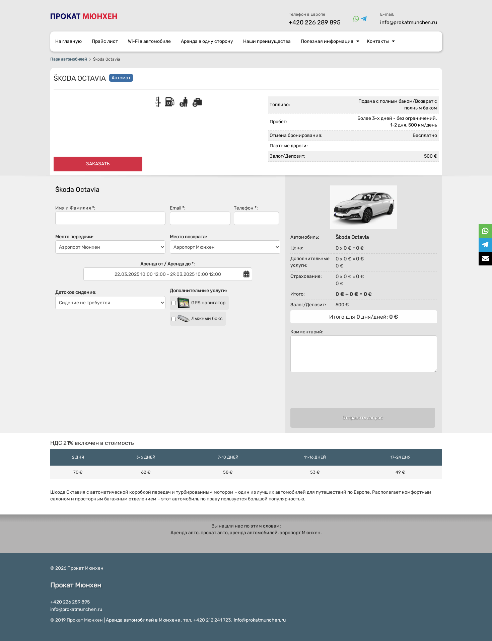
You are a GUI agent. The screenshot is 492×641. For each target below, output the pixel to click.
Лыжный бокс (197, 318)
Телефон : (256, 215)
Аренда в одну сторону (207, 41)
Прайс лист (105, 41)
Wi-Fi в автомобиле (149, 41)
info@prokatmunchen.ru (408, 22)
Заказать (98, 164)
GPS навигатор (198, 303)
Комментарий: (363, 350)
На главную (68, 41)
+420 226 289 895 (315, 22)
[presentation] (363, 393)
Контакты (381, 41)
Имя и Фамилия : (110, 215)
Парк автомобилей (68, 59)
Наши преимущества (267, 41)
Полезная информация (330, 41)
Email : (200, 215)
